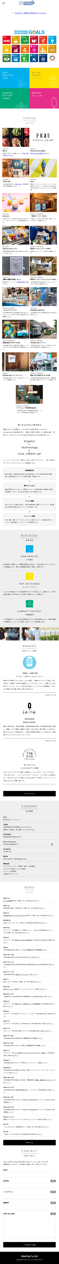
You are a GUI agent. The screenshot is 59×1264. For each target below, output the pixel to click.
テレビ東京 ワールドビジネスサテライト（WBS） (30, 1053)
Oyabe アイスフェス (21, 974)
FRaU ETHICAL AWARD (36, 153)
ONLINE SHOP (29, 793)
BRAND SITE (49, 695)
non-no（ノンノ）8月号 (10, 989)
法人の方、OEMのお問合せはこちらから (30, 13)
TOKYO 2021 (18, 184)
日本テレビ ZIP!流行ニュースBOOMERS (27, 1004)
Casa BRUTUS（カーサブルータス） (14, 915)
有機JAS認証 (21, 282)
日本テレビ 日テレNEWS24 (23, 940)
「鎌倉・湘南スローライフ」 (43, 1080)
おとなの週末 (7, 901)
